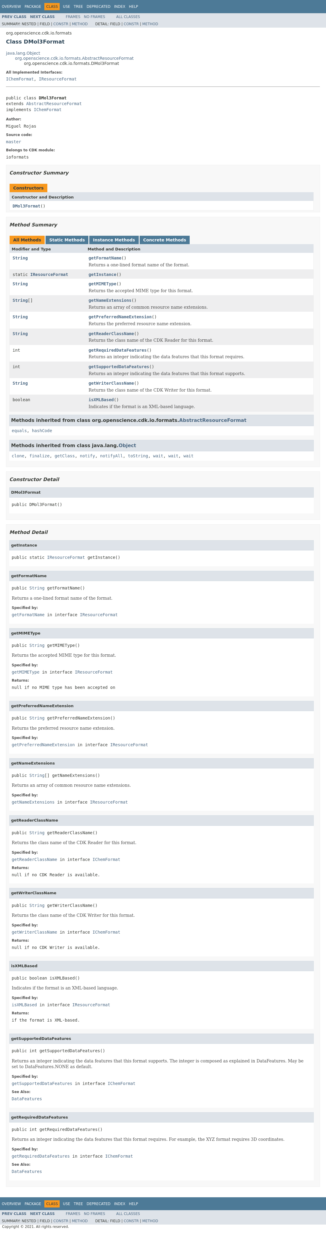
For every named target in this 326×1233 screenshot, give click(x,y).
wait (158, 455)
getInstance (103, 274)
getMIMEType (103, 283)
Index (120, 7)
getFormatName (105, 258)
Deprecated (99, 7)
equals (19, 430)
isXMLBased (101, 399)
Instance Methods (114, 240)
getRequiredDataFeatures (118, 350)
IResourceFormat (58, 79)
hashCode (42, 430)
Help (133, 7)
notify (87, 455)
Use (66, 7)
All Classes (128, 17)
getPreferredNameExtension (120, 316)
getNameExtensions (110, 300)
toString (138, 455)
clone (18, 455)
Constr (60, 24)
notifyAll (111, 455)
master (13, 141)
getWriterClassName (111, 383)
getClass (65, 455)
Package (33, 7)
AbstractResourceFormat (54, 103)
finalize (39, 455)
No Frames (94, 17)
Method (80, 24)
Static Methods (67, 240)
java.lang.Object (23, 53)
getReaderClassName (111, 333)
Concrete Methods (164, 240)
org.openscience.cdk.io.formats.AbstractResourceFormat (74, 58)
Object (127, 445)
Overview (11, 7)
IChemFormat (20, 79)
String (20, 258)
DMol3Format (26, 206)
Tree (78, 7)
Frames (73, 17)
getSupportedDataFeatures (119, 366)
